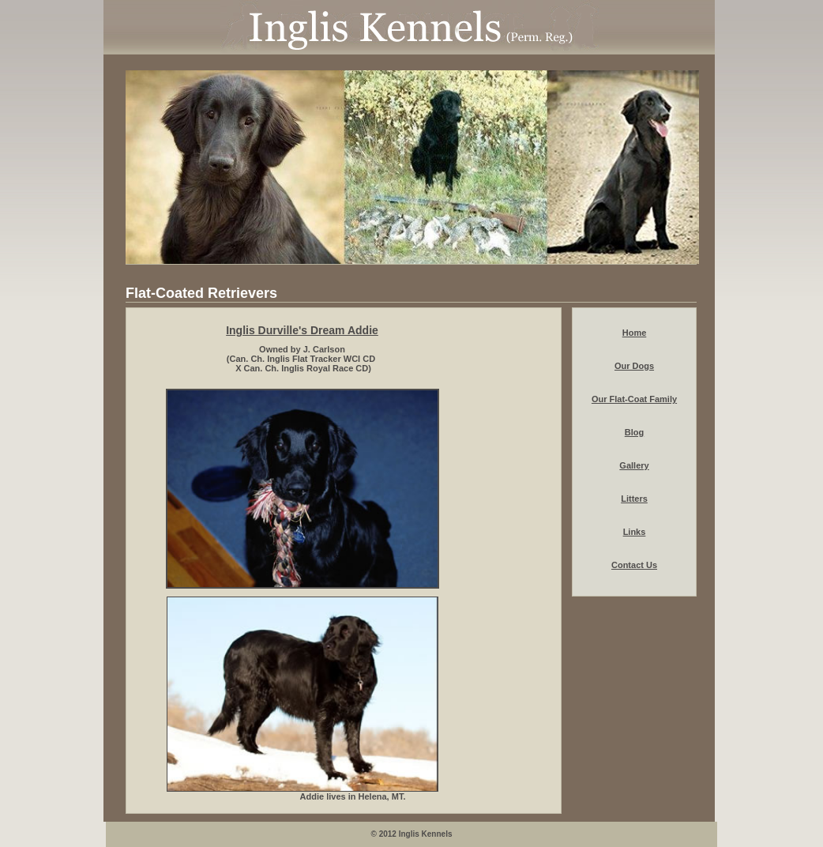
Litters (634, 498)
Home (634, 332)
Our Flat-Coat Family (634, 399)
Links (634, 531)
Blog (634, 432)
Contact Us (634, 565)
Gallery (633, 465)
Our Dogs (634, 366)
